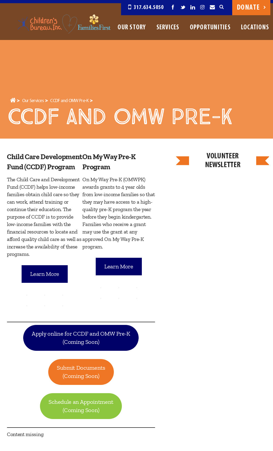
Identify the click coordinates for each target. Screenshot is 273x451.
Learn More (44, 273)
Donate (251, 7)
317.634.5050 (146, 8)
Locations (255, 27)
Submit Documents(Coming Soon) (81, 372)
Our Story (132, 27)
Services (167, 27)
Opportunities (210, 27)
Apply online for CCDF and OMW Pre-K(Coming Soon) (81, 338)
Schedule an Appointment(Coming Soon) (81, 406)
